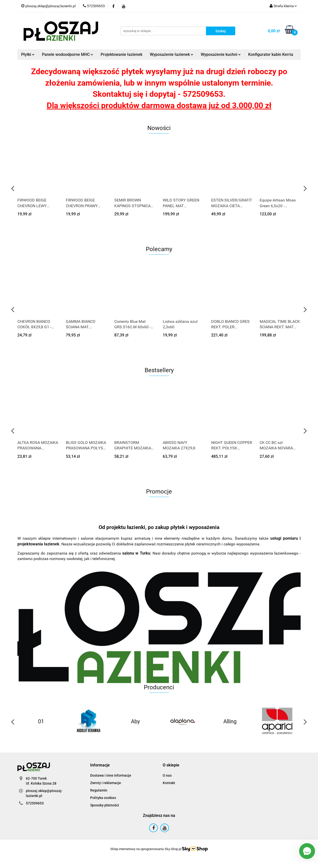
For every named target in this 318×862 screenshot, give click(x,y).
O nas (167, 775)
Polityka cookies (103, 798)
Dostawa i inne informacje (110, 775)
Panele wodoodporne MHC (67, 54)
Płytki (28, 54)
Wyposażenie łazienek (171, 54)
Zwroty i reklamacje (105, 783)
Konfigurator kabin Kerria (270, 54)
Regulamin (98, 790)
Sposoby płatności (104, 805)
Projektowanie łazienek (121, 54)
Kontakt (169, 783)
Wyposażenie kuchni (221, 54)
